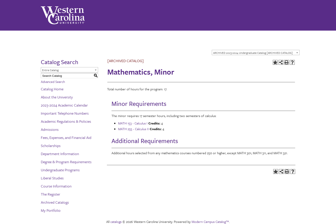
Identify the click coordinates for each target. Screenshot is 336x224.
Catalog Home (52, 89)
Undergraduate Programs (60, 170)
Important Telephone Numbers (65, 113)
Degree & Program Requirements (66, 161)
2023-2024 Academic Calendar (64, 105)
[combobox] (256, 52)
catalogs (116, 221)
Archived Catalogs (55, 202)
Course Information (56, 186)
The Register (50, 194)
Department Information (60, 153)
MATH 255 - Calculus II (133, 128)
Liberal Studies (52, 178)
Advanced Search (53, 81)
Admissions (50, 129)
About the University (57, 97)
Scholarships (51, 145)
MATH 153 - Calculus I (132, 123)
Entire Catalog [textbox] (50, 70)
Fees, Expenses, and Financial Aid (66, 137)
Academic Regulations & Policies (66, 121)
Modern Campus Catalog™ (210, 221)
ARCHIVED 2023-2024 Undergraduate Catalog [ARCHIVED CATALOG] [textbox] (253, 53)
